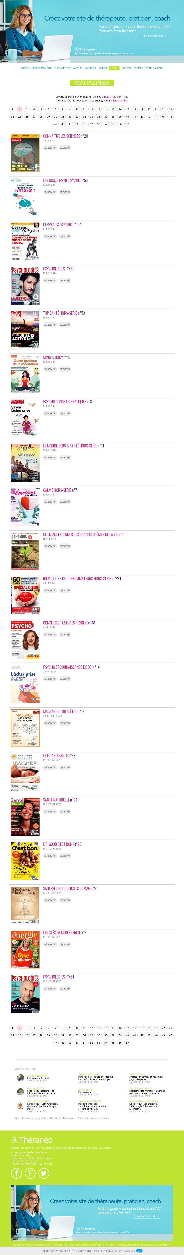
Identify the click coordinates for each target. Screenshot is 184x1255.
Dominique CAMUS (140, 1088)
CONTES (126, 68)
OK (139, 1250)
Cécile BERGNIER (37, 1075)
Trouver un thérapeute (62, 1118)
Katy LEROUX (137, 1074)
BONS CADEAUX (154, 68)
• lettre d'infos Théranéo (25, 1161)
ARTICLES (90, 68)
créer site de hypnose (137, 1245)
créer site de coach (72, 1245)
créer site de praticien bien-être (49, 1245)
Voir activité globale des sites (93, 1118)
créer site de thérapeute (23, 1245)
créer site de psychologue (159, 1245)
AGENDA (77, 68)
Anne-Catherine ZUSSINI (143, 1101)
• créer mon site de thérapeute (29, 1152)
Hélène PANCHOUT (89, 1101)
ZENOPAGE (65, 148)
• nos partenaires (21, 1155)
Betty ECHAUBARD (38, 1101)
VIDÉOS (103, 68)
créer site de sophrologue (92, 1245)
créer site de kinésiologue (116, 1245)
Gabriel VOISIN (35, 1088)
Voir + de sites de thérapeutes (31, 1118)
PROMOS (138, 68)
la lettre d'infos (119, 100)
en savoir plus (128, 1251)
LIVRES (114, 68)
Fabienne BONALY (89, 1074)
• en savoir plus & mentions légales (31, 1158)
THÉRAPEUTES (62, 68)
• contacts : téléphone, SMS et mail (31, 1164)
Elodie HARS (85, 1089)
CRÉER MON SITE (42, 68)
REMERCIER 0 (50, 148)
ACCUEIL (25, 68)
